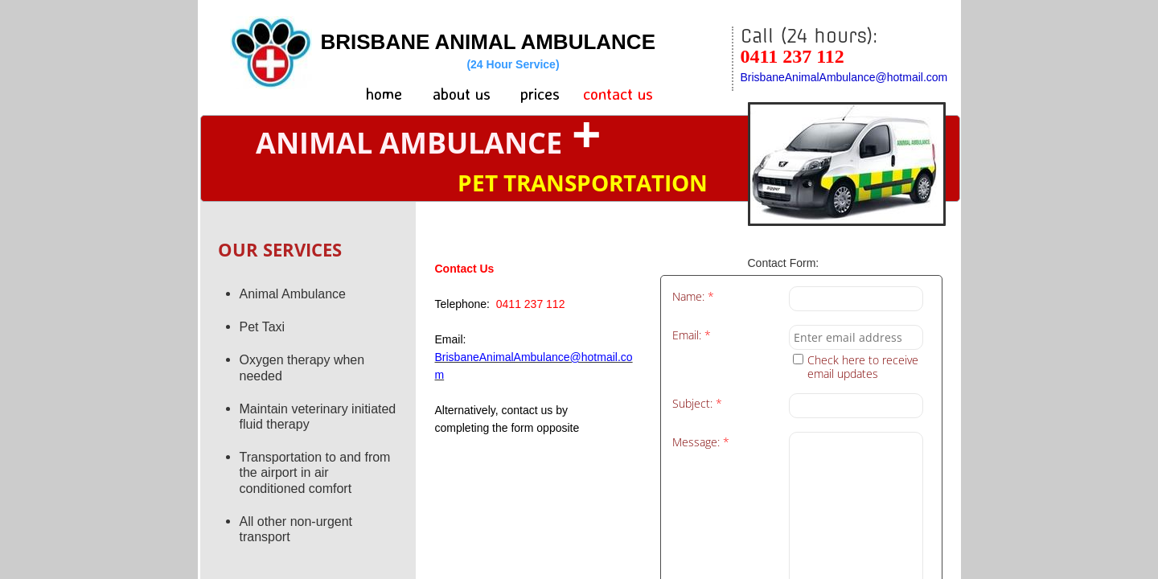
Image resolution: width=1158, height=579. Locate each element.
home (384, 94)
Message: (700, 443)
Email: (691, 336)
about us (462, 94)
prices (540, 94)
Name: (693, 297)
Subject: (697, 404)
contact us (618, 94)
